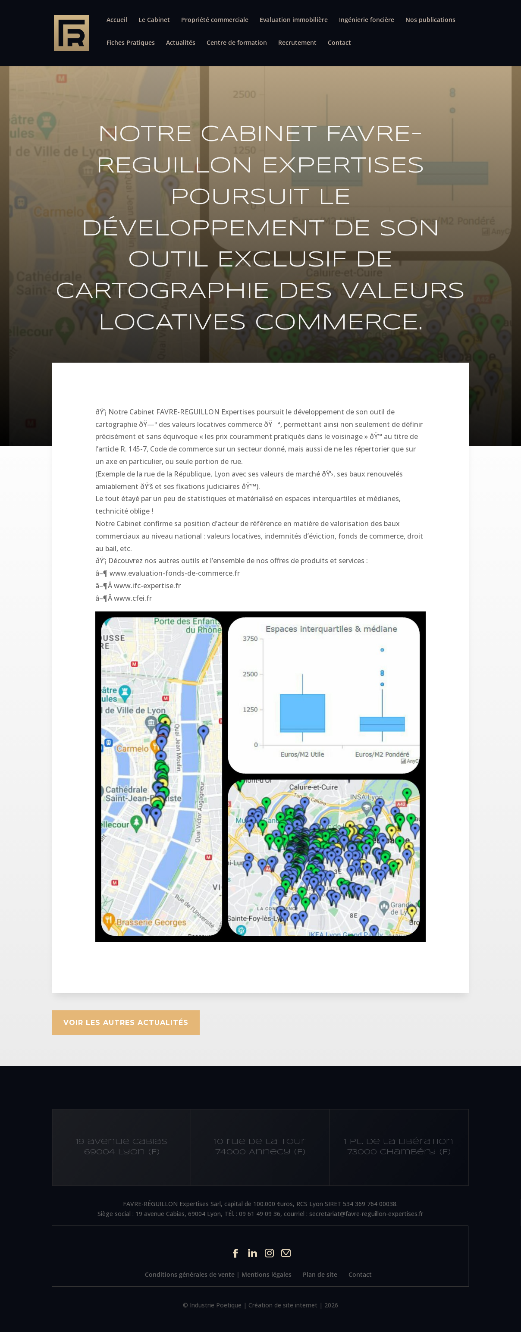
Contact (339, 43)
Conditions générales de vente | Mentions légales (218, 1274)
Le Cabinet (154, 20)
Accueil (117, 20)
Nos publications (430, 20)
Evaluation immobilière (294, 20)
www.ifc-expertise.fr (147, 585)
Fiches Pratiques (131, 43)
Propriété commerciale (214, 20)
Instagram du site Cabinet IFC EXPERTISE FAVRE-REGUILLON (269, 1252)
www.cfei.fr (133, 598)
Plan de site (320, 1274)
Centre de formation (237, 43)
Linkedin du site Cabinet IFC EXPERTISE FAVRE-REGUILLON (252, 1252)
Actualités (180, 43)
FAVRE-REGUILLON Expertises (205, 412)
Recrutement (297, 43)
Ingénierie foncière (366, 20)
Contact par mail (286, 1252)
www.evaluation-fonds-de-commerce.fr (175, 573)
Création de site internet (282, 1305)
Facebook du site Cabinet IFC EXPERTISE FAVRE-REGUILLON (235, 1252)
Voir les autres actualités (125, 1023)
